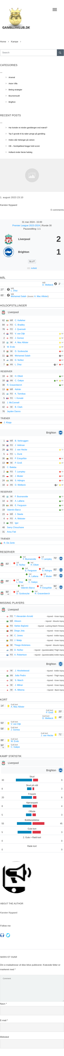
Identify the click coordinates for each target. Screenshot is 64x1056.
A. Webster (20, 518)
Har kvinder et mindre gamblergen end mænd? (28, 128)
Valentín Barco (14, 510)
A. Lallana (19, 501)
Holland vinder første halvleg (20, 152)
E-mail (4, 1020)
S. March (19, 680)
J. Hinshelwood (22, 671)
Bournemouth (14, 96)
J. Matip (18, 640)
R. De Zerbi (9, 543)
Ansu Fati (11, 532)
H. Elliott (19, 376)
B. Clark (18, 407)
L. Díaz (14, 290)
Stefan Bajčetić (21, 626)
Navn (3, 1004)
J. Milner (19, 685)
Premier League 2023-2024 (26, 225)
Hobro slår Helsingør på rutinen (22, 140)
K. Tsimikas (20, 394)
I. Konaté (19, 398)
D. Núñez (19, 360)
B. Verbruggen (21, 441)
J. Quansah (20, 329)
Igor (17, 523)
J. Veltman (20, 445)
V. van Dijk (20, 333)
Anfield (34, 268)
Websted (4, 1037)
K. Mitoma (19, 690)
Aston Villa (13, 83)
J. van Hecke (21, 449)
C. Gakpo (19, 380)
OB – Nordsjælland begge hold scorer (24, 146)
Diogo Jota (19, 631)
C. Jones (18, 635)
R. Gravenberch (14, 385)
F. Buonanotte (21, 496)
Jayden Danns (14, 411)
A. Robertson (20, 655)
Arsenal (12, 77)
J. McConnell (13, 402)
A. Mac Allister (41, 296)
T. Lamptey (20, 472)
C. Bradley (20, 325)
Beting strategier (15, 90)
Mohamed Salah (19, 296)
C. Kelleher (20, 320)
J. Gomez (19, 338)
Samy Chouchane (15, 527)
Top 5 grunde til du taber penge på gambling (27, 134)
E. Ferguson (20, 505)
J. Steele (19, 514)
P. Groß (18, 463)
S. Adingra (20, 480)
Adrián (18, 389)
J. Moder (19, 476)
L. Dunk (18, 454)
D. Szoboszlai (21, 351)
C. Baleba (11, 467)
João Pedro (20, 675)
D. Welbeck (47, 285)
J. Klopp (7, 422)
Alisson (17, 621)
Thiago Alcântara (22, 645)
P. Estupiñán (21, 458)
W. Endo (11, 347)
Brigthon (12, 102)
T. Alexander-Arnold (23, 616)
